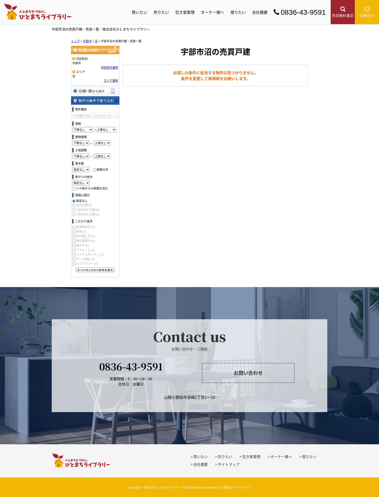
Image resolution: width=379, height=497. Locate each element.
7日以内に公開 (87, 214)
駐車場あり (85, 227)
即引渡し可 (85, 236)
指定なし (82, 201)
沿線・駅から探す (95, 91)
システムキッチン (89, 254)
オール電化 (85, 259)
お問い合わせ (248, 372)
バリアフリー (87, 263)
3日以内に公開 (87, 210)
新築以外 (102, 169)
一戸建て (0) (81, 115)
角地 (81, 231)
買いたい (139, 12)
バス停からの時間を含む (92, 188)
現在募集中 (85, 240)
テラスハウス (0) (104, 116)
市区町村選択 (109, 67)
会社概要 (260, 12)
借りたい (238, 12)
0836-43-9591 (300, 12)
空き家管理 (185, 12)
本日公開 (84, 205)
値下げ (82, 245)
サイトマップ (229, 464)
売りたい (161, 12)
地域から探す (95, 50)
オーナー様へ (212, 12)
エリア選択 (111, 80)
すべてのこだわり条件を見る (95, 269)
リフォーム (85, 250)
